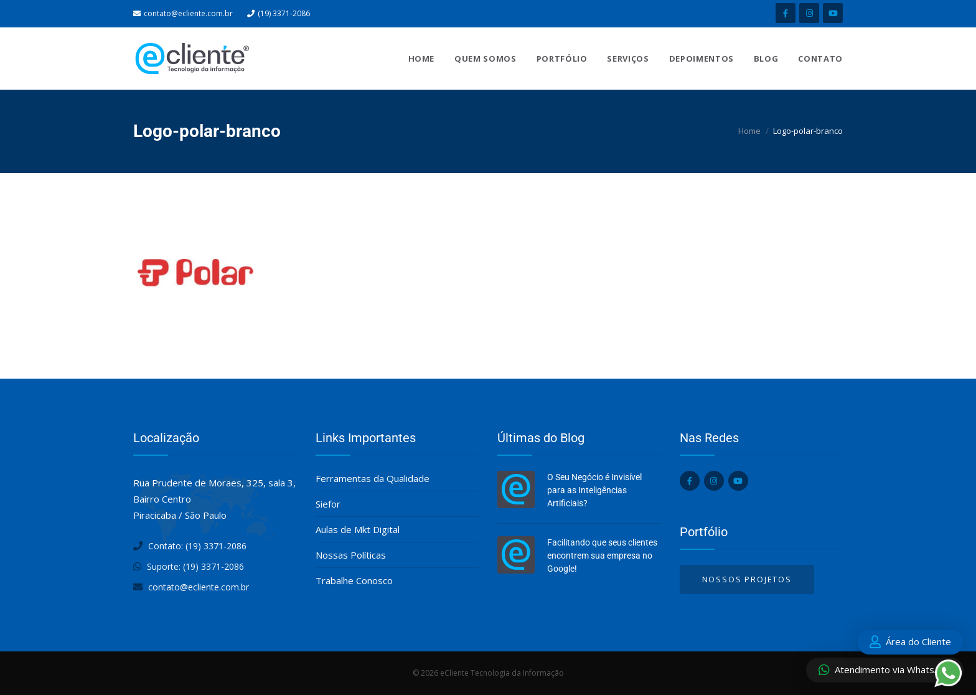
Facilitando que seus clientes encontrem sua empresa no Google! (602, 555)
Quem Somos (485, 58)
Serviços (628, 58)
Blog (766, 58)
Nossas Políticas (351, 555)
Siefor (328, 504)
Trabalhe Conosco (354, 580)
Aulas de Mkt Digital (358, 529)
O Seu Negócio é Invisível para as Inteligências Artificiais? (594, 490)
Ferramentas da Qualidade (372, 478)
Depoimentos (701, 58)
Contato (820, 58)
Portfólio (562, 58)
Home (421, 58)
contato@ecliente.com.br (188, 13)
